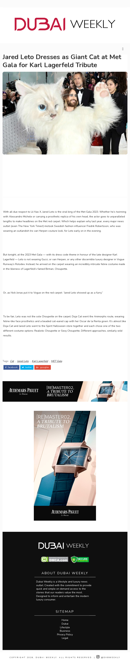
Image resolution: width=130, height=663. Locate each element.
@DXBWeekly (108, 657)
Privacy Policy (65, 634)
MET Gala (56, 361)
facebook (11, 367)
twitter (27, 367)
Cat (12, 361)
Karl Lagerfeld (40, 361)
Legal (65, 638)
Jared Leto (23, 361)
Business (65, 631)
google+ (42, 367)
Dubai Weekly (46, 657)
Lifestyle (65, 627)
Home (65, 620)
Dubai (65, 623)
